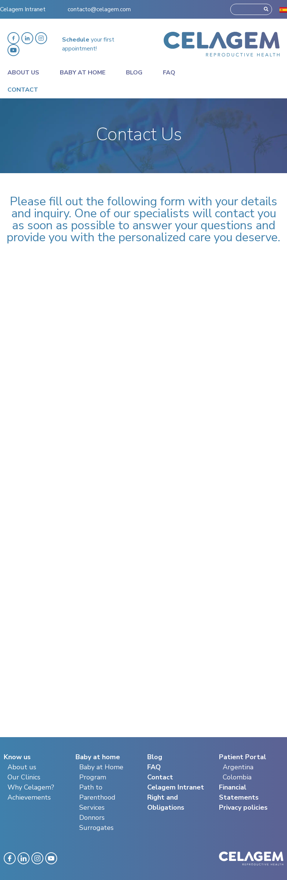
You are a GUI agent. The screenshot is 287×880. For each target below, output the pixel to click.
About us (21, 767)
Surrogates (96, 827)
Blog (134, 72)
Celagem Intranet (23, 9)
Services (92, 807)
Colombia (237, 777)
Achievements (29, 797)
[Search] (266, 9)
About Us (23, 72)
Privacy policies (243, 807)
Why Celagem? (30, 787)
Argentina (238, 767)
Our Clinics (23, 777)
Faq (169, 72)
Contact (22, 90)
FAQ (154, 767)
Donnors (92, 817)
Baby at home (82, 72)
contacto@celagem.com (99, 9)
